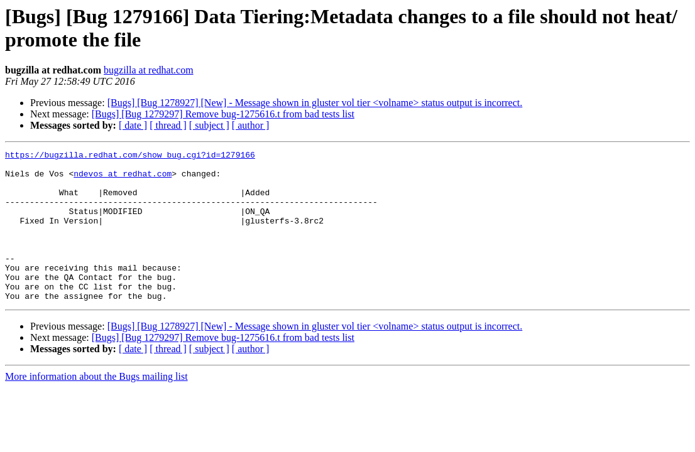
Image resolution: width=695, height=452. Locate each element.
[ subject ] (209, 125)
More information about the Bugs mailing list (96, 406)
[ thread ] (168, 125)
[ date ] (133, 125)
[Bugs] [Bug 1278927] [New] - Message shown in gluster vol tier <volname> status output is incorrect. (315, 102)
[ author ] (251, 125)
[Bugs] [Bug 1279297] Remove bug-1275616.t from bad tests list (223, 114)
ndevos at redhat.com (123, 179)
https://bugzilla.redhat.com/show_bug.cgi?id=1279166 (130, 156)
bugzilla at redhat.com (149, 70)
